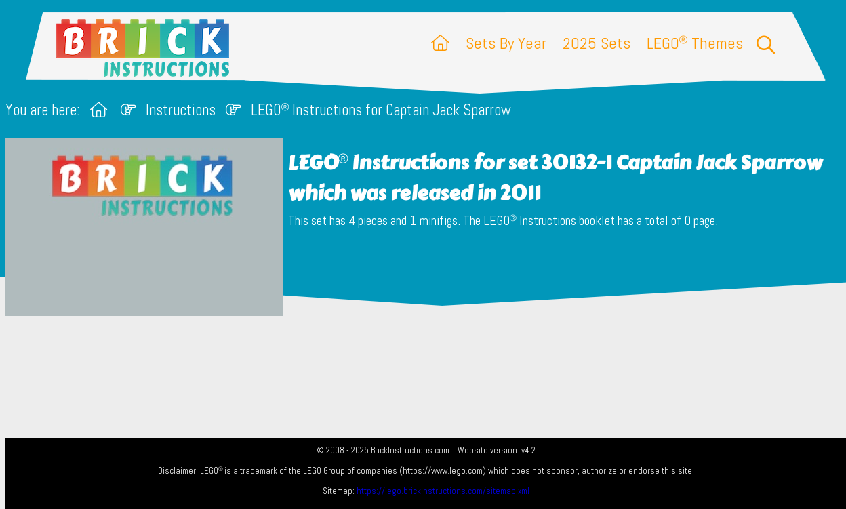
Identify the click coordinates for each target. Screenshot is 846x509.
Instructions (181, 110)
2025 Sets (596, 43)
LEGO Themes (695, 43)
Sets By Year (506, 43)
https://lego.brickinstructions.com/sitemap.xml (443, 491)
